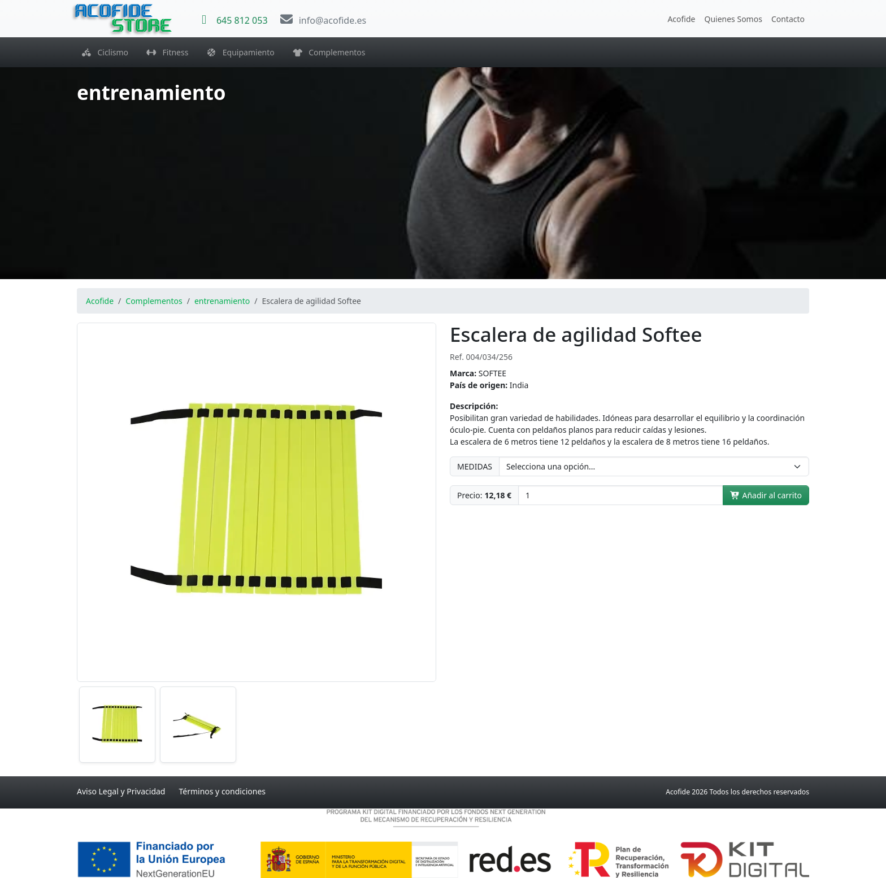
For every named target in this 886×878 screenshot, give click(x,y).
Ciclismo (104, 52)
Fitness (167, 52)
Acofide (681, 19)
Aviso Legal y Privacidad (121, 791)
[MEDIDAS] (654, 466)
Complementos (329, 52)
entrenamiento (222, 300)
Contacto (788, 19)
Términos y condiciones (222, 791)
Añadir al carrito (766, 495)
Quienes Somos (733, 19)
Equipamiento (240, 52)
